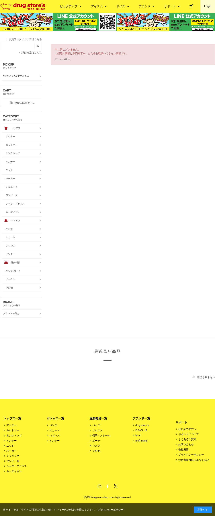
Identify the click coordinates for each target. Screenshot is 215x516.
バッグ (96, 425)
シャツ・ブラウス (16, 466)
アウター (11, 425)
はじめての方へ (187, 429)
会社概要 (183, 449)
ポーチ (96, 440)
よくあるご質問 (187, 439)
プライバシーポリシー (191, 454)
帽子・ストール (101, 435)
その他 (96, 450)
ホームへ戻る (62, 59)
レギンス (54, 435)
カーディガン (14, 471)
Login (207, 6)
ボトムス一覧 (55, 418)
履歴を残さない (206, 377)
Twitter (115, 486)
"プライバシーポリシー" (110, 509)
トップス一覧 (12, 418)
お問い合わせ (186, 444)
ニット (10, 445)
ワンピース (12, 461)
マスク (96, 445)
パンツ (53, 425)
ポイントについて (188, 434)
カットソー (12, 430)
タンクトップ (14, 435)
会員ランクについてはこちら (25, 39)
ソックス (97, 430)
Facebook (107, 486)
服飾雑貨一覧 (98, 418)
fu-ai (137, 435)
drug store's (142, 425)
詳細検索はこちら (32, 52)
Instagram (99, 486)
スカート (54, 430)
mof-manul (141, 440)
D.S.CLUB (141, 430)
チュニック (12, 455)
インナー (11, 440)
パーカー (11, 450)
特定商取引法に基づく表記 (193, 459)
